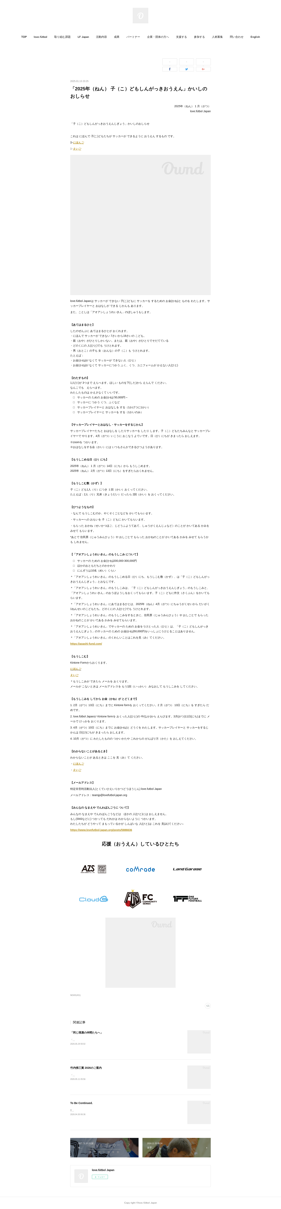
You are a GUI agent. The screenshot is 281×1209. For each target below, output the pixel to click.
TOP (24, 37)
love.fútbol (40, 37)
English (255, 37)
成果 (116, 37)
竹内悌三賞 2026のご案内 (86, 1067)
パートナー (133, 37)
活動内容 (101, 37)
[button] (24, 37)
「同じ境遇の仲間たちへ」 (86, 1032)
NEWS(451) (75, 995)
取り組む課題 (62, 37)
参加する (199, 37)
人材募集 (217, 37)
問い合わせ (237, 37)
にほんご (75, 668)
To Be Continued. (81, 1103)
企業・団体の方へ (158, 37)
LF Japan (83, 37)
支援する (181, 37)
